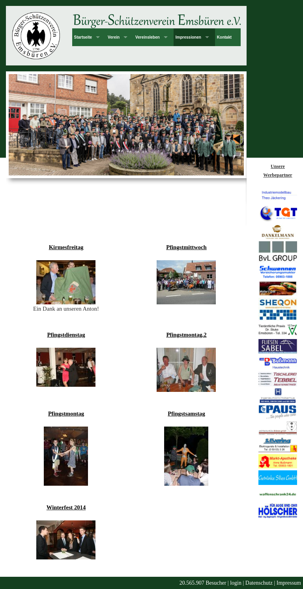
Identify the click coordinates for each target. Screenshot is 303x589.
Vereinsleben (147, 37)
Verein (114, 37)
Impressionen (188, 37)
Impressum (289, 583)
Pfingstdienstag (66, 335)
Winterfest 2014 (66, 507)
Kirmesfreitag (66, 247)
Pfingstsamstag (186, 413)
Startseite (83, 37)
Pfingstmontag (66, 413)
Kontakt (224, 37)
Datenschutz (259, 583)
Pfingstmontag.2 (186, 335)
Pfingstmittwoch (186, 247)
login (235, 583)
